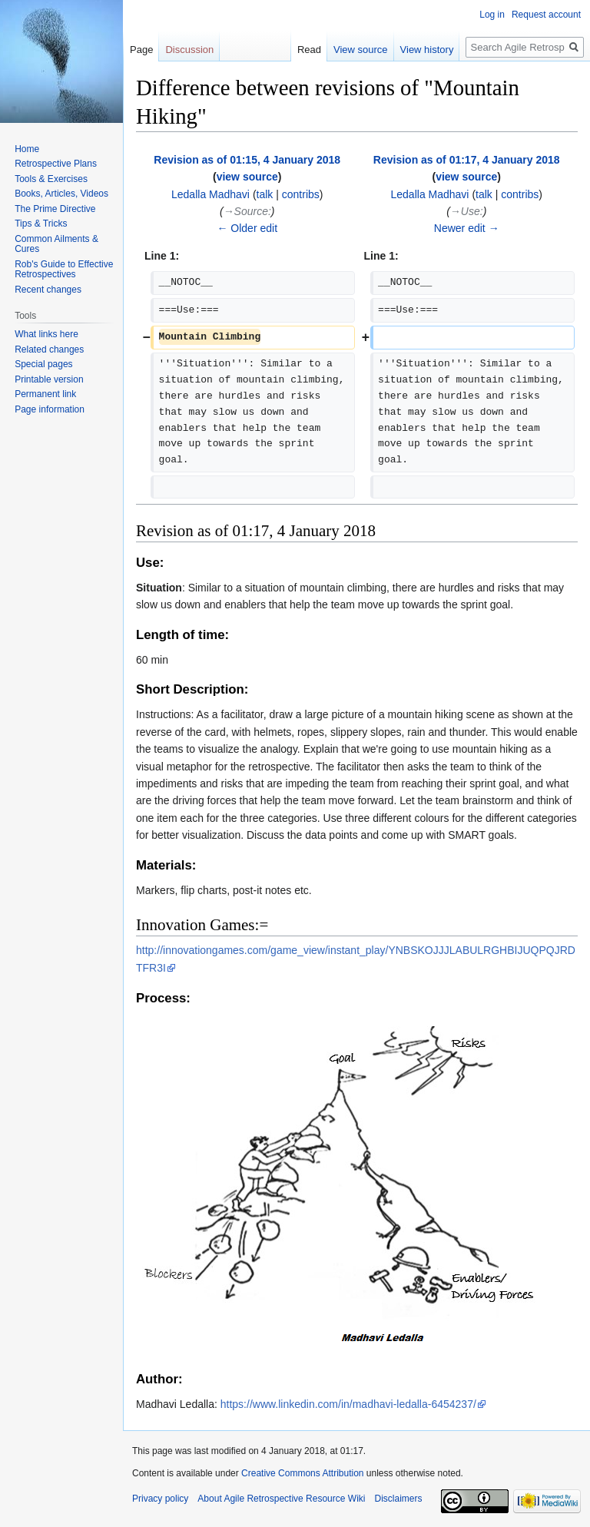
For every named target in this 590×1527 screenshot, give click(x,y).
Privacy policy (160, 1498)
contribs (301, 194)
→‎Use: (466, 211)
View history (427, 49)
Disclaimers (398, 1498)
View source (360, 49)
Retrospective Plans (56, 163)
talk (265, 194)
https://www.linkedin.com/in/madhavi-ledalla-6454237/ (348, 1404)
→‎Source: (247, 211)
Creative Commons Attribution (302, 1473)
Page (141, 49)
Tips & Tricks (41, 223)
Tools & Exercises (51, 179)
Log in (492, 14)
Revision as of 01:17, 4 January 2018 (466, 160)
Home (27, 149)
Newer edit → (466, 228)
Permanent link (45, 394)
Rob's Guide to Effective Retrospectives (64, 269)
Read (309, 49)
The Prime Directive (55, 209)
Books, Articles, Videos (61, 193)
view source (247, 177)
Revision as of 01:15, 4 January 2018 (247, 160)
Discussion (189, 49)
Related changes (49, 349)
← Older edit (247, 228)
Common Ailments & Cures (56, 244)
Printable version (49, 379)
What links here (46, 334)
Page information (50, 409)
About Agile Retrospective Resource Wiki (281, 1498)
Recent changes (48, 289)
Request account (546, 14)
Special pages (43, 364)
